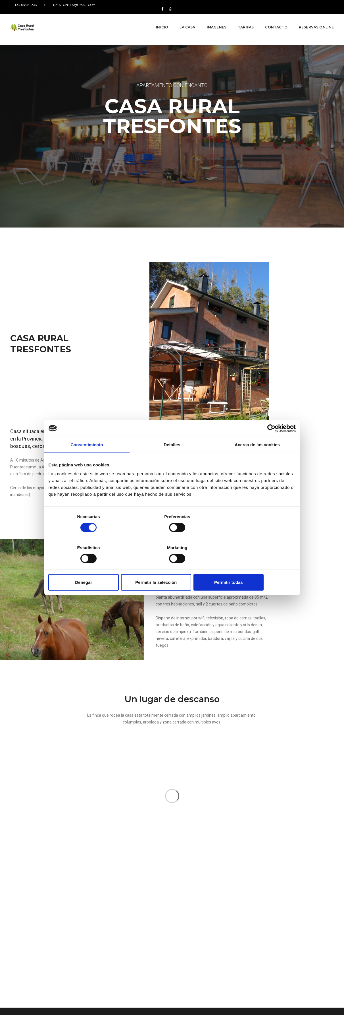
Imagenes (212, 20)
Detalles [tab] (172, 460)
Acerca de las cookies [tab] (257, 460)
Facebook (239, 963)
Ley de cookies (22, 995)
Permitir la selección (172, 566)
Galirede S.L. (324, 995)
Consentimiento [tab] (86, 460)
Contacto (272, 20)
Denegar (88, 566)
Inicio (158, 20)
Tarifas (241, 20)
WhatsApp (259, 963)
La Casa (183, 20)
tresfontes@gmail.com (61, 5)
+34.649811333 (21, 5)
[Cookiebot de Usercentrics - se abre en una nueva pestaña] (271, 444)
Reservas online (312, 20)
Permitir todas (255, 566)
